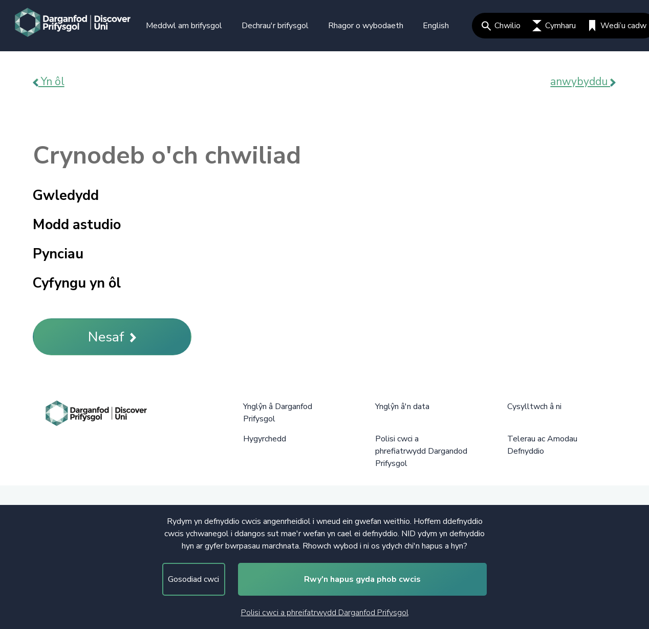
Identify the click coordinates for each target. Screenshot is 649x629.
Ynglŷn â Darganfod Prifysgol (277, 412)
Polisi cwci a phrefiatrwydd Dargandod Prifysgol (421, 451)
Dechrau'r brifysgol (275, 25)
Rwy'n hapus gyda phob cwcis (362, 579)
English (436, 25)
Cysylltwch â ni (534, 406)
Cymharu (554, 25)
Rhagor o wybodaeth (365, 25)
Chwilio (501, 25)
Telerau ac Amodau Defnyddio (542, 445)
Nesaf (112, 337)
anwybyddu (583, 81)
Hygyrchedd (264, 438)
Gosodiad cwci (193, 579)
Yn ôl (48, 81)
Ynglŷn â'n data (402, 406)
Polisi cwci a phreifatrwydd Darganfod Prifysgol (324, 612)
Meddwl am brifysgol (184, 25)
